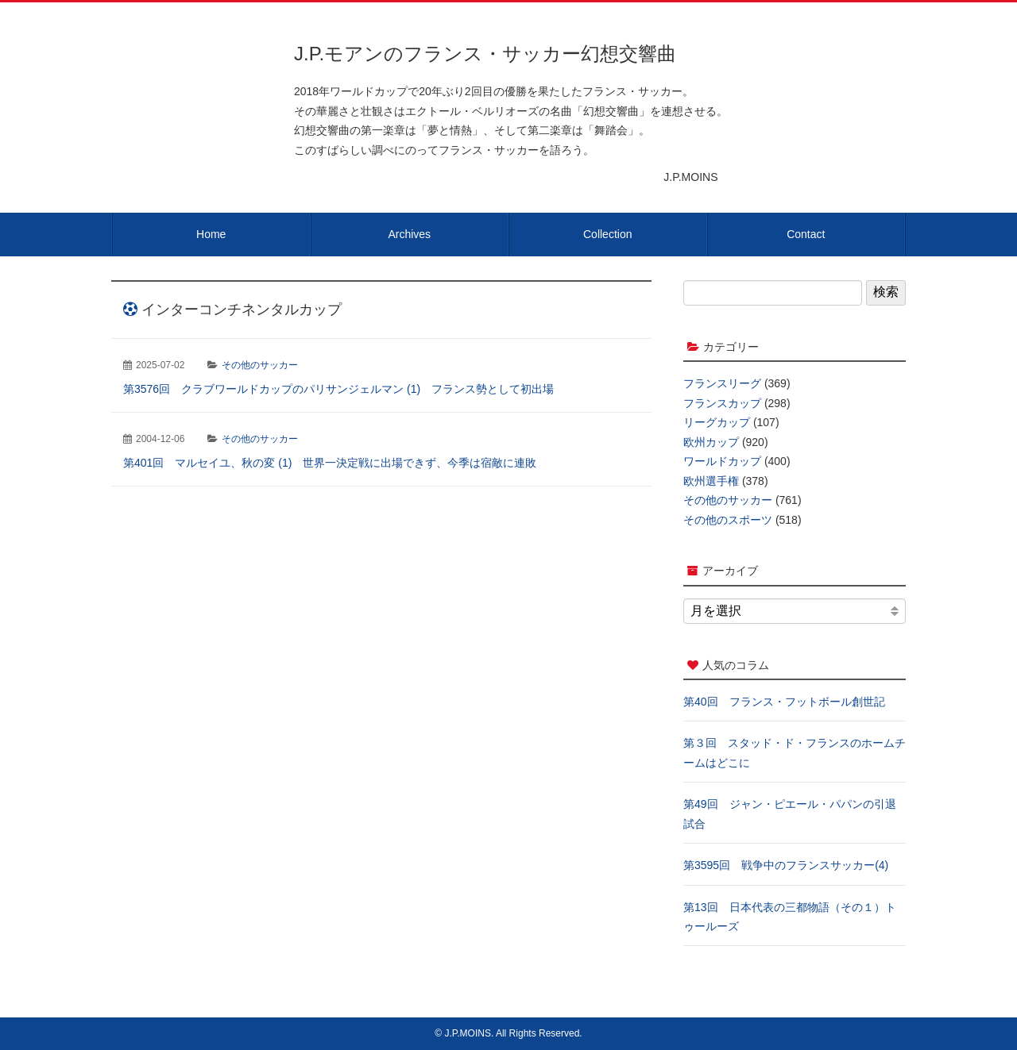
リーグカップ (716, 422)
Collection (607, 234)
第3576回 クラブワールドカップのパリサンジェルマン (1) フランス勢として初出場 (338, 389)
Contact (806, 234)
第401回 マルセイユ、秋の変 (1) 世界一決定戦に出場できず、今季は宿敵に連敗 (329, 462)
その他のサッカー (260, 365)
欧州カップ (711, 442)
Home (211, 234)
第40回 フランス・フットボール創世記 (784, 701)
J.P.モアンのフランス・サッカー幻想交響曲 (485, 53)
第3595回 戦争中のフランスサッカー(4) (785, 865)
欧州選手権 (711, 481)
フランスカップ (722, 403)
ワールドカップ (722, 461)
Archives (409, 234)
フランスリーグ (722, 383)
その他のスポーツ (727, 519)
